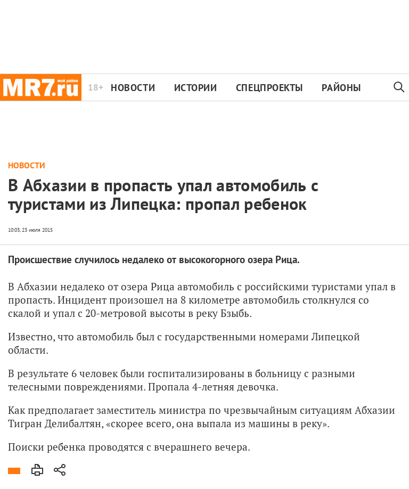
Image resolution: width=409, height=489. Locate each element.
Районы (341, 88)
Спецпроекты (269, 88)
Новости (133, 88)
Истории (195, 88)
